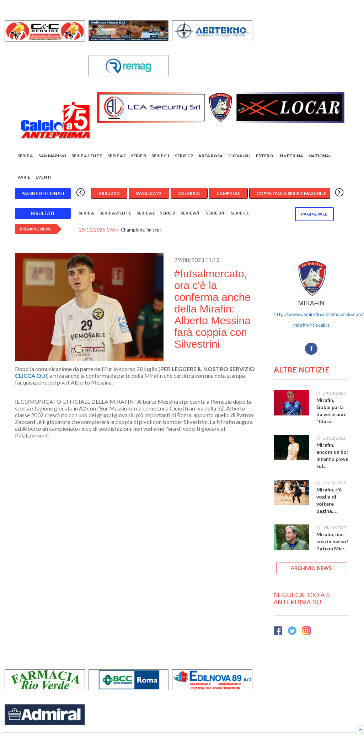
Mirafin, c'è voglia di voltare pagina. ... (329, 500)
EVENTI (44, 177)
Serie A (25, 155)
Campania (228, 193)
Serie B (138, 155)
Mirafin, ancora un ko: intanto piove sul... (332, 455)
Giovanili (239, 155)
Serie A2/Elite (115, 213)
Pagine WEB (314, 214)
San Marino (52, 155)
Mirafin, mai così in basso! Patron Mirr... (332, 541)
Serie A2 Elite (86, 155)
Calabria (189, 193)
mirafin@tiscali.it (311, 325)
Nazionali (321, 155)
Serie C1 (160, 155)
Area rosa (210, 155)
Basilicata (149, 193)
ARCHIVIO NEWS (311, 568)
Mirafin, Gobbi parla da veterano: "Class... (331, 410)
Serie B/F (215, 213)
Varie (23, 177)
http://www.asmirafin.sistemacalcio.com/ (319, 314)
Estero (264, 155)
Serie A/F (190, 213)
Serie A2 (116, 155)
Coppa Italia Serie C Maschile (291, 193)
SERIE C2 (184, 155)
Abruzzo (109, 193)
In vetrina (290, 155)
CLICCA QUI (31, 375)
